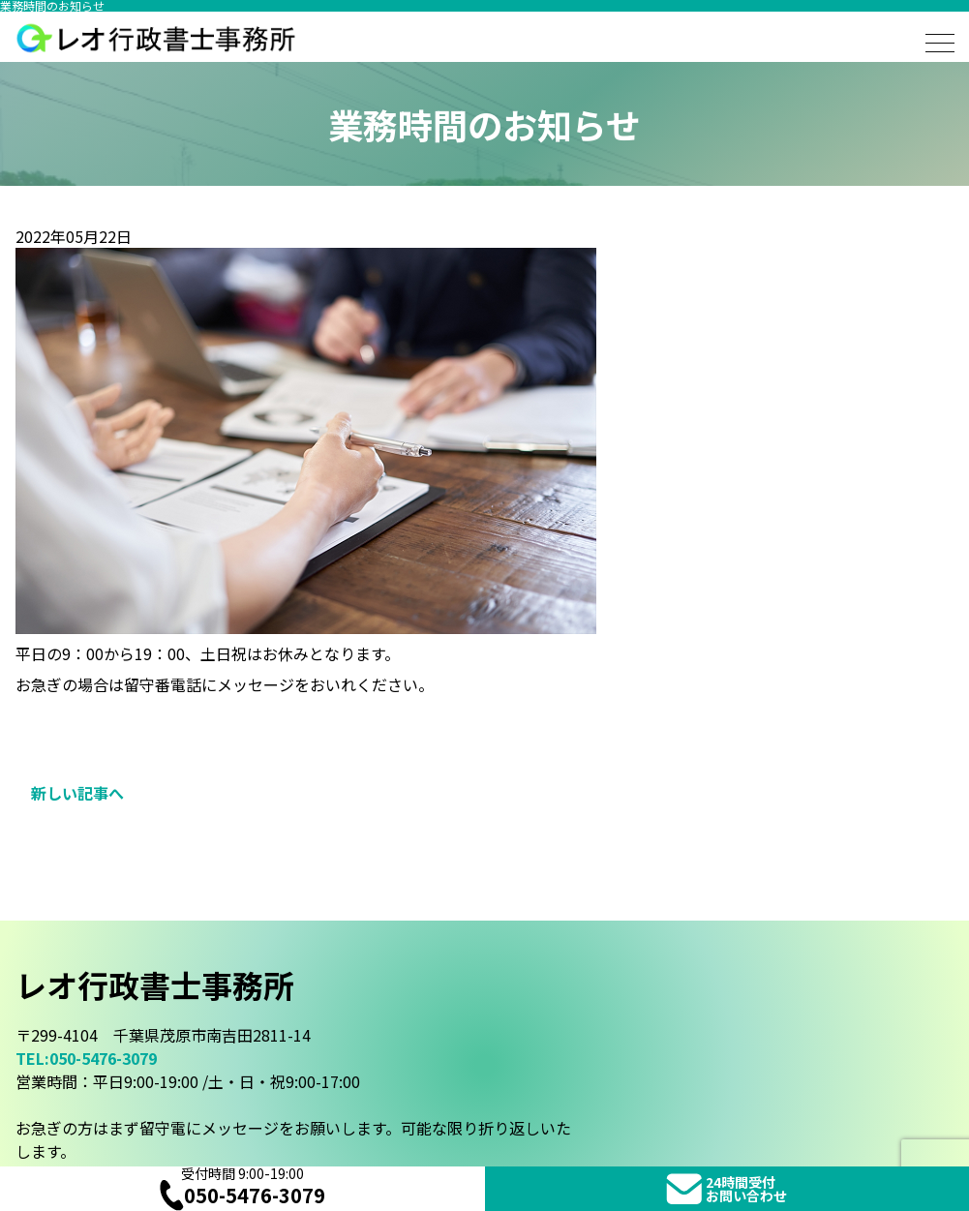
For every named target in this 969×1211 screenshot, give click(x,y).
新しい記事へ (77, 792)
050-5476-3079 (242, 1195)
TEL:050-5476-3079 (86, 1058)
